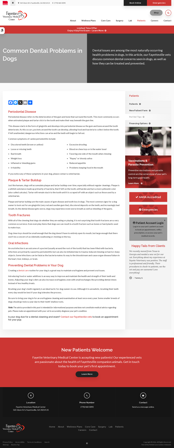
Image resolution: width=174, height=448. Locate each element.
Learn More (87, 374)
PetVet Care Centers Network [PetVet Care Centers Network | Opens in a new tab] (160, 445)
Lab (130, 20)
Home (52, 427)
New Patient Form (138, 110)
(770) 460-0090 (60, 3)
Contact (167, 20)
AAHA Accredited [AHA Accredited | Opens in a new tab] (148, 197)
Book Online (135, 3)
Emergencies (159, 3)
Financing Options (138, 123)
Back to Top (15, 445)
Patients (141, 20)
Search (46, 442)
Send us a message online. (143, 407)
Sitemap (6, 445)
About (73, 20)
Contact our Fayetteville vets (76, 317)
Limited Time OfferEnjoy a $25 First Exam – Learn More (86, 29)
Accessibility (19, 442)
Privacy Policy (8, 442)
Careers (154, 20)
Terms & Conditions (34, 442)
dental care (23, 270)
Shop (156, 13)
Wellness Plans (88, 20)
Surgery (119, 20)
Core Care (106, 20)
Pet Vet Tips (135, 117)
